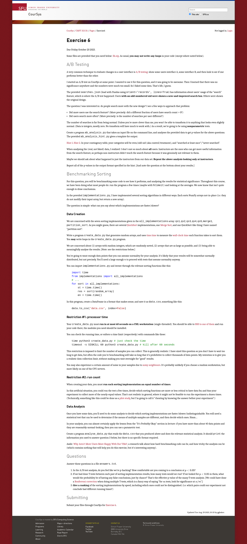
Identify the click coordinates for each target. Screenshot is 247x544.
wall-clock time (181, 235)
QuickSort (132, 225)
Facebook (89, 527)
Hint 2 (77, 143)
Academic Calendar (65, 530)
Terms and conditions (151, 523)
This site (194, 15)
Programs (39, 527)
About (37, 539)
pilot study (124, 398)
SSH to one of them (204, 324)
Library (60, 527)
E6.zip (116, 56)
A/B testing (142, 72)
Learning (39, 530)
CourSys (34, 14)
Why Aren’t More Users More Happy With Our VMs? (100, 444)
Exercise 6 (111, 505)
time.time (151, 235)
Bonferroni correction (86, 481)
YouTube (89, 532)
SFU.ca (204, 15)
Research (39, 533)
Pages (92, 30)
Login (230, 30)
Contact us (115, 523)
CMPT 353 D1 (82, 30)
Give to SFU (62, 536)
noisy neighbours (151, 365)
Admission (39, 524)
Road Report (62, 533)
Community (40, 536)
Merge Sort (166, 225)
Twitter (89, 529)
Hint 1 (70, 143)
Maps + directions (64, 524)
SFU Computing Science (63, 520)
